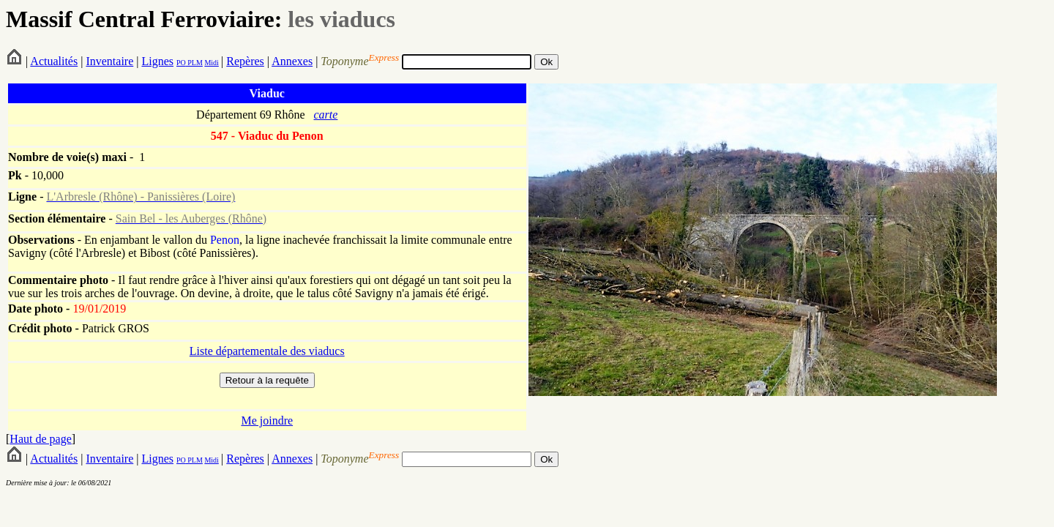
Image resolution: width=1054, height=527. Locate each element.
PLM (194, 63)
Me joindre (267, 420)
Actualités (54, 61)
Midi (211, 63)
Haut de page (40, 439)
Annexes (292, 61)
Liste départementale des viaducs (267, 351)
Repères (245, 61)
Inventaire (109, 61)
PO (181, 63)
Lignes (157, 61)
